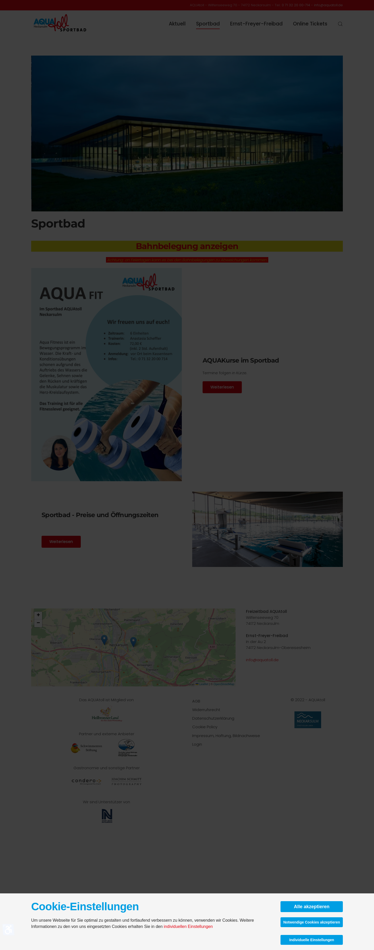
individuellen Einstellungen (188, 926)
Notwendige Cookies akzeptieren (311, 922)
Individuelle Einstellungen (311, 940)
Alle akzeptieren (311, 906)
